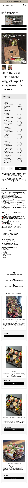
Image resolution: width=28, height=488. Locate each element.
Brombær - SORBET (7, 135)
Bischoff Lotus (8, 148)
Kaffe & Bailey (8, 123)
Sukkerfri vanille (8, 117)
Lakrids (6, 151)
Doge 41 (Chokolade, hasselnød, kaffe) (8, 127)
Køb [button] (20, 168)
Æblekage (7, 130)
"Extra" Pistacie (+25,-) (8, 153)
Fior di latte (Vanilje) (7, 156)
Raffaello (6, 124)
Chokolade (7, 158)
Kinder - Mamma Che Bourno (8, 132)
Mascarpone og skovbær (8, 119)
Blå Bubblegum (8, 142)
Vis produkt (14, 336)
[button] (14, 26)
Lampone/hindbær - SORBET (8, 140)
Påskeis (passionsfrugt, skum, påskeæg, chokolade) (8, 111)
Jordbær (6, 137)
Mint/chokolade (8, 149)
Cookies (6, 144)
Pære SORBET (8, 121)
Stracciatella (7, 159)
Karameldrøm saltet (8, 146)
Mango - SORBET (8, 105)
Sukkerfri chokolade (6, 115)
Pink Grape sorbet (7, 106)
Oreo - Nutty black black (7, 161)
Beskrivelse (4, 189)
